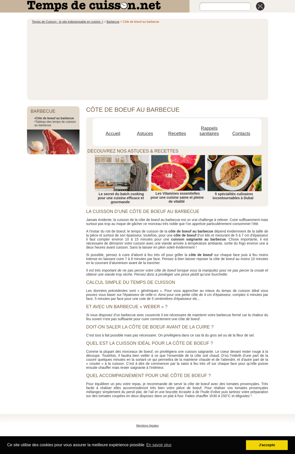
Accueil (113, 133)
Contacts (241, 133)
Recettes (177, 133)
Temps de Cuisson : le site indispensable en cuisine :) (67, 22)
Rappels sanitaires (209, 131)
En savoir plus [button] (159, 445)
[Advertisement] (147, 61)
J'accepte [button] (267, 445)
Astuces (145, 133)
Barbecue (112, 22)
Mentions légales (147, 425)
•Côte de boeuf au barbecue (54, 118)
